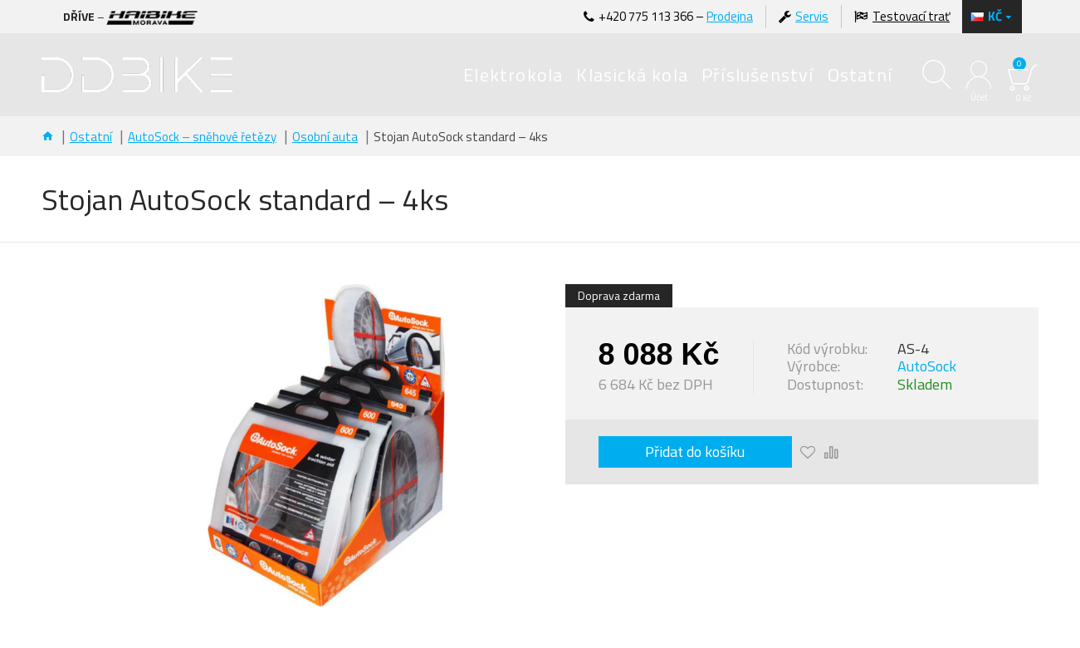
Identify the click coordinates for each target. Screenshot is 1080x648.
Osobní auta (325, 136)
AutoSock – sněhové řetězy (202, 136)
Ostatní (91, 136)
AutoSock (926, 366)
